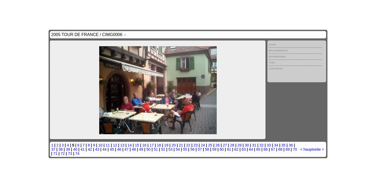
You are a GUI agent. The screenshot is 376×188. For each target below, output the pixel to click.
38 (60, 149)
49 (141, 149)
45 (112, 149)
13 (122, 145)
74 (77, 153)
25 (210, 145)
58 (207, 149)
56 (192, 149)
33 (269, 145)
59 (214, 149)
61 (229, 149)
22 (188, 145)
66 (265, 149)
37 (53, 149)
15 (137, 145)
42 (90, 149)
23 (195, 145)
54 (178, 149)
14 (130, 145)
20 (174, 145)
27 (225, 145)
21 (181, 145)
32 (261, 145)
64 (251, 149)
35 (283, 145)
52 (163, 149)
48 (134, 149)
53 (170, 149)
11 (107, 145)
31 (254, 145)
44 (104, 149)
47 (126, 149)
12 (115, 145)
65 (258, 149)
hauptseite (312, 149)
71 (55, 153)
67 (273, 149)
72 (63, 153)
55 (185, 149)
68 (280, 149)
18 (159, 145)
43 (97, 149)
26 (217, 145)
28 (232, 145)
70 (295, 149)
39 (68, 149)
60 (222, 149)
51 (156, 149)
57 (200, 149)
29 (239, 145)
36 (291, 145)
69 (288, 149)
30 (247, 145)
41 (82, 149)
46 (119, 149)
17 (152, 145)
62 (236, 149)
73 (70, 153)
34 (276, 145)
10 (100, 145)
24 (203, 145)
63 (244, 149)
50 (148, 149)
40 (75, 149)
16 (144, 145)
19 (166, 145)
